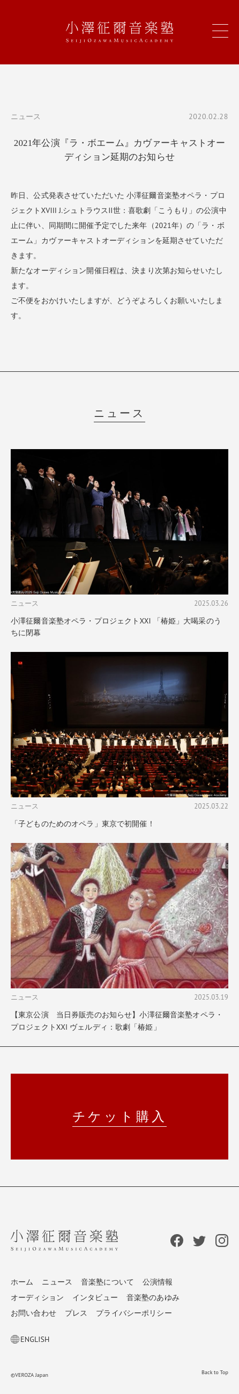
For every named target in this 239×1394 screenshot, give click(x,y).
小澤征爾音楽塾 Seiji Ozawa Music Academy (119, 32)
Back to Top (214, 1372)
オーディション (37, 1297)
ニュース (57, 1282)
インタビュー (95, 1297)
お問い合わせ (33, 1313)
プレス (76, 1313)
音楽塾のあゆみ (153, 1297)
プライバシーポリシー (133, 1313)
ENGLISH (30, 1339)
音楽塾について (107, 1282)
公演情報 (158, 1282)
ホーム (22, 1282)
